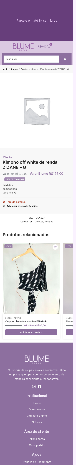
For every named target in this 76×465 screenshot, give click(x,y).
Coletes (24, 69)
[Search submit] (65, 59)
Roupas (14, 69)
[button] (7, 46)
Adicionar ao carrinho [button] (31, 332)
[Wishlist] (55, 247)
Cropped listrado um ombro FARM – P (26, 321)
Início (5, 69)
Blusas (8, 318)
